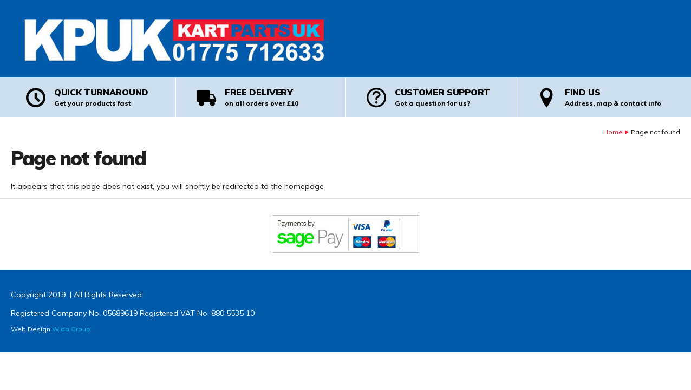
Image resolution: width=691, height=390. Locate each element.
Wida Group (71, 329)
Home (613, 132)
